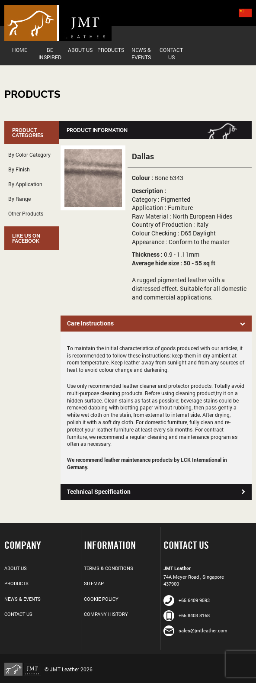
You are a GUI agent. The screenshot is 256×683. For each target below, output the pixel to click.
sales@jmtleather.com (195, 630)
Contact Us (171, 53)
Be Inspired (49, 53)
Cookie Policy (101, 599)
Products (110, 49)
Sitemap (94, 583)
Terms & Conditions (108, 568)
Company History (106, 614)
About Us (80, 49)
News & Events (141, 53)
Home (19, 49)
